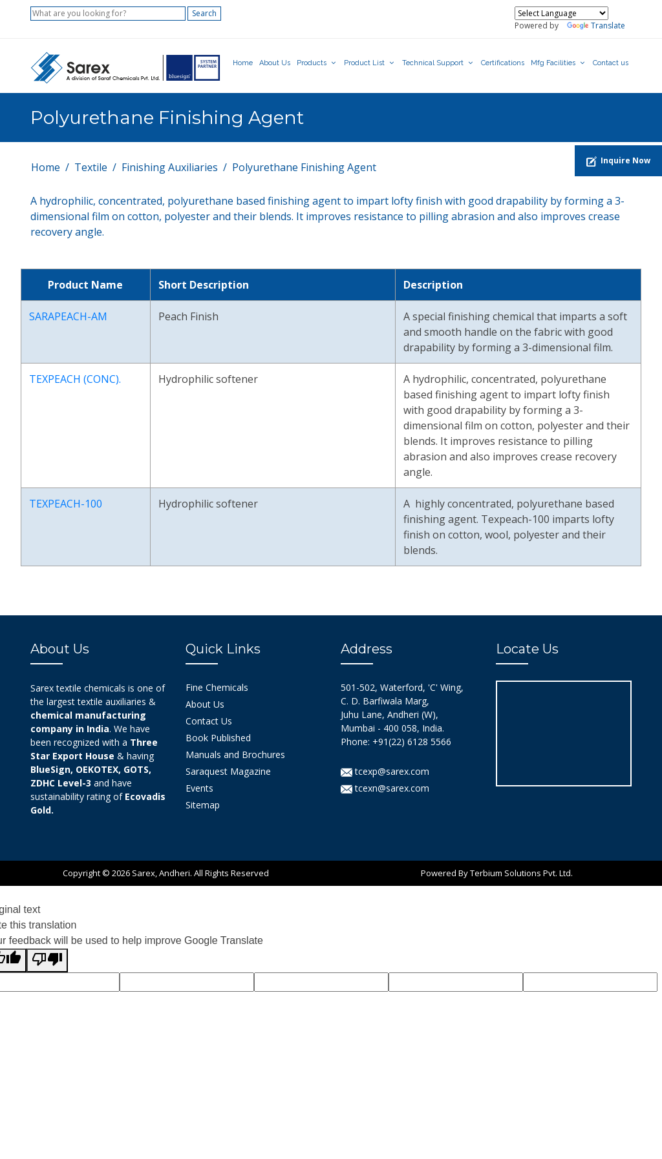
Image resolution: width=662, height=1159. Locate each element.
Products (311, 63)
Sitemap (203, 805)
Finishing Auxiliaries (170, 167)
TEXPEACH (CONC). (75, 379)
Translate (596, 25)
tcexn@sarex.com (385, 788)
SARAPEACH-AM (68, 316)
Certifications (502, 63)
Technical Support (433, 63)
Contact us (610, 63)
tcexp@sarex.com (385, 771)
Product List (364, 63)
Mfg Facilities (553, 63)
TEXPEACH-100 (65, 504)
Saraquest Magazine (228, 771)
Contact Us (209, 721)
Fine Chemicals (217, 687)
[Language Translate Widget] (561, 13)
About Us (274, 63)
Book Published (218, 738)
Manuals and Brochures (235, 754)
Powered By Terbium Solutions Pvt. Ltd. (497, 873)
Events (199, 788)
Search (204, 13)
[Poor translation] (47, 960)
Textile (90, 167)
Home (243, 63)
